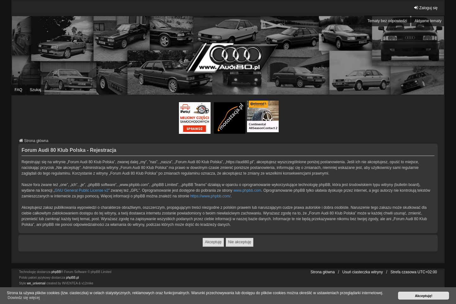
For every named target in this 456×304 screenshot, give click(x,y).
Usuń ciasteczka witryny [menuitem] (362, 272)
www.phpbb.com (247, 190)
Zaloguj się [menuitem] (426, 7)
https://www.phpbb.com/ (210, 196)
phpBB (56, 272)
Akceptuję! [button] (423, 296)
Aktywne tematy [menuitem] (428, 21)
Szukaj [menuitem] (35, 90)
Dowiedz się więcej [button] (24, 297)
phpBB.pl (72, 277)
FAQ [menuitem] (18, 90)
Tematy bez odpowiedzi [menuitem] (387, 21)
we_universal (36, 283)
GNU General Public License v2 (81, 190)
